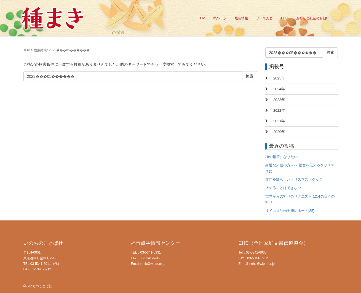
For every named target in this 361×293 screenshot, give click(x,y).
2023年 (279, 100)
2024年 (279, 89)
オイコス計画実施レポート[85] (289, 211)
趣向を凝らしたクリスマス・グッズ (294, 179)
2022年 (279, 110)
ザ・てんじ (264, 18)
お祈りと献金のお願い (312, 18)
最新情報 (241, 18)
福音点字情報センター (155, 243)
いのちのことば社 (43, 243)
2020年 (279, 132)
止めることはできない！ (285, 188)
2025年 (279, 78)
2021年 (279, 121)
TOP (201, 18)
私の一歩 (219, 18)
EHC (284, 18)
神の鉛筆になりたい (281, 157)
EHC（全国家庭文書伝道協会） (273, 243)
